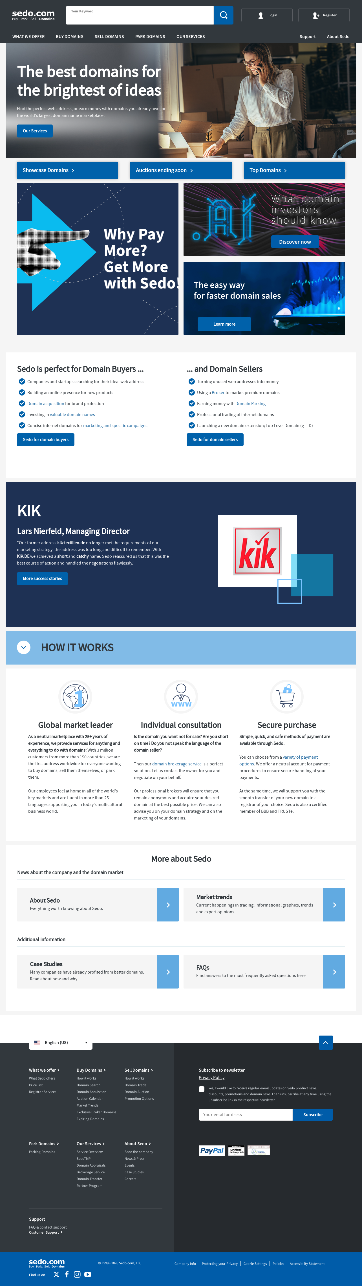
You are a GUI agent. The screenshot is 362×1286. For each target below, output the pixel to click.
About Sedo (338, 37)
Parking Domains (42, 1151)
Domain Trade (135, 1085)
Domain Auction (137, 1091)
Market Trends (87, 1105)
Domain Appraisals (91, 1165)
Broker (218, 393)
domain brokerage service (177, 764)
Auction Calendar (90, 1098)
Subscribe (313, 1115)
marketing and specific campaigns (115, 425)
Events (129, 1165)
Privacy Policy (211, 1077)
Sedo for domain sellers (215, 440)
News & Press (134, 1158)
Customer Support (44, 1232)
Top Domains (265, 170)
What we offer (28, 37)
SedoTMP (83, 1158)
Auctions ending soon (161, 170)
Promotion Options (139, 1098)
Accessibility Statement (307, 1263)
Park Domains (150, 37)
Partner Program (90, 1185)
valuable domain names (72, 414)
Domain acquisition (45, 404)
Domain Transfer (89, 1178)
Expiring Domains (90, 1118)
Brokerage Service (91, 1172)
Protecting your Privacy (220, 1263)
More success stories (42, 578)
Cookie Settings (255, 1263)
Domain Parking (250, 404)
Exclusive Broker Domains (96, 1112)
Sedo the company (139, 1151)
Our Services (190, 37)
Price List (36, 1085)
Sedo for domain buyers (46, 440)
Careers (130, 1178)
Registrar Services (42, 1091)
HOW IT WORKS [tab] (77, 647)
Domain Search (88, 1085)
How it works (86, 1078)
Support (308, 37)
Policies (278, 1263)
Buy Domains (69, 37)
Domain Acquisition (91, 1091)
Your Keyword (82, 11)
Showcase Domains (45, 170)
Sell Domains (109, 37)
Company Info (185, 1263)
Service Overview (90, 1151)
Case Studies (134, 1172)
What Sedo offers (42, 1078)
